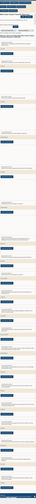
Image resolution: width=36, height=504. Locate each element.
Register (29, 16)
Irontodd (3, 66)
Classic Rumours (21, 6)
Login (23, 16)
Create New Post (12, 6)
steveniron (3, 372)
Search (1, 24)
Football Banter (14, 2)
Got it (7, 497)
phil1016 (3, 243)
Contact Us (2, 495)
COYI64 (3, 464)
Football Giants (4, 10)
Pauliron (3, 390)
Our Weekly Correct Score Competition (12, 33)
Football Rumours (5, 2)
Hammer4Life (4, 207)
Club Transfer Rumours (25, 2)
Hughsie (3, 428)
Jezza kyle (3, 315)
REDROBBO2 (4, 353)
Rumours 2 (3, 6)
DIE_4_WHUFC (4, 334)
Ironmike (3, 48)
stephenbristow (4, 137)
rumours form (7, 20)
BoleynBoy (3, 445)
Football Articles (13, 10)
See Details (13, 497)
